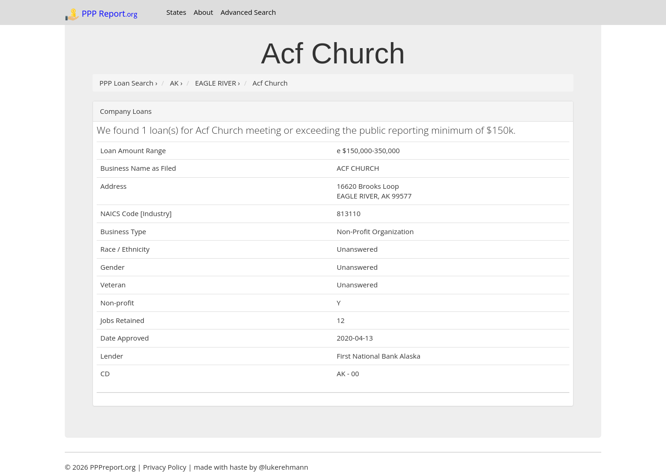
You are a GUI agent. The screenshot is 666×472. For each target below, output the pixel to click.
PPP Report (101, 14)
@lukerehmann (283, 467)
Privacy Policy (164, 467)
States (176, 12)
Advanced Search (248, 12)
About (203, 12)
